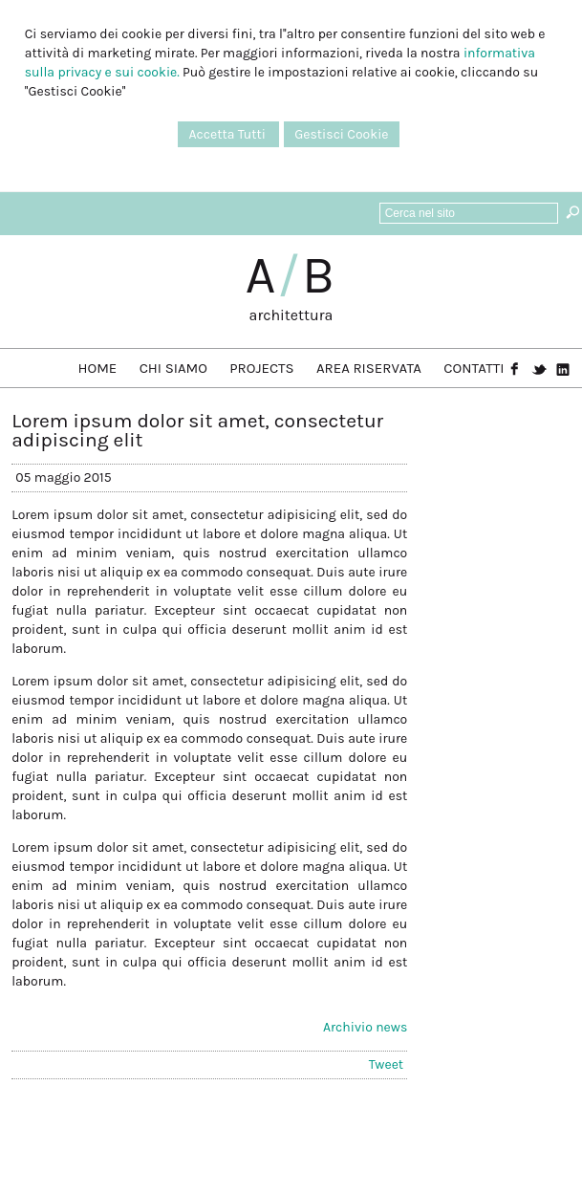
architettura (291, 315)
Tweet (386, 1064)
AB (291, 275)
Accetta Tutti (228, 134)
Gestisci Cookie (341, 134)
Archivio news (365, 1027)
